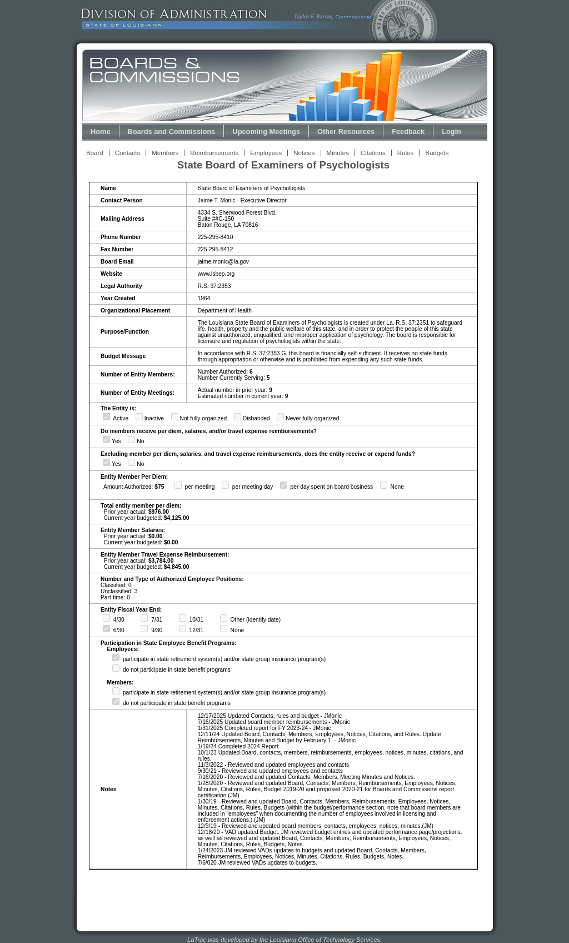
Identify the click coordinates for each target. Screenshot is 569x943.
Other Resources (346, 131)
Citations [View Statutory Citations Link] (373, 153)
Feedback (408, 131)
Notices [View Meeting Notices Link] (304, 153)
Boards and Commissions (172, 131)
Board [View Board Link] (94, 153)
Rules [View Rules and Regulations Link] (405, 153)
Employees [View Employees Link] (266, 153)
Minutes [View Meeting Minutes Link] (338, 153)
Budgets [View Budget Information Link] (436, 153)
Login (451, 131)
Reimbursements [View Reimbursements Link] (214, 153)
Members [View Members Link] (165, 153)
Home (101, 131)
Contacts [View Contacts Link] (127, 153)
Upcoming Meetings (266, 131)
